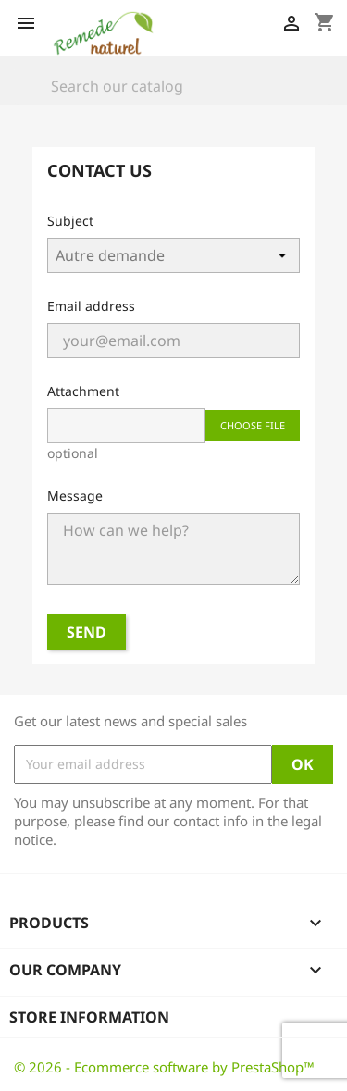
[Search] (173, 86)
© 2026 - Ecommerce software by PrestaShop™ (164, 1067)
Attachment (83, 391)
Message (75, 495)
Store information (89, 1017)
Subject (70, 220)
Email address (91, 306)
